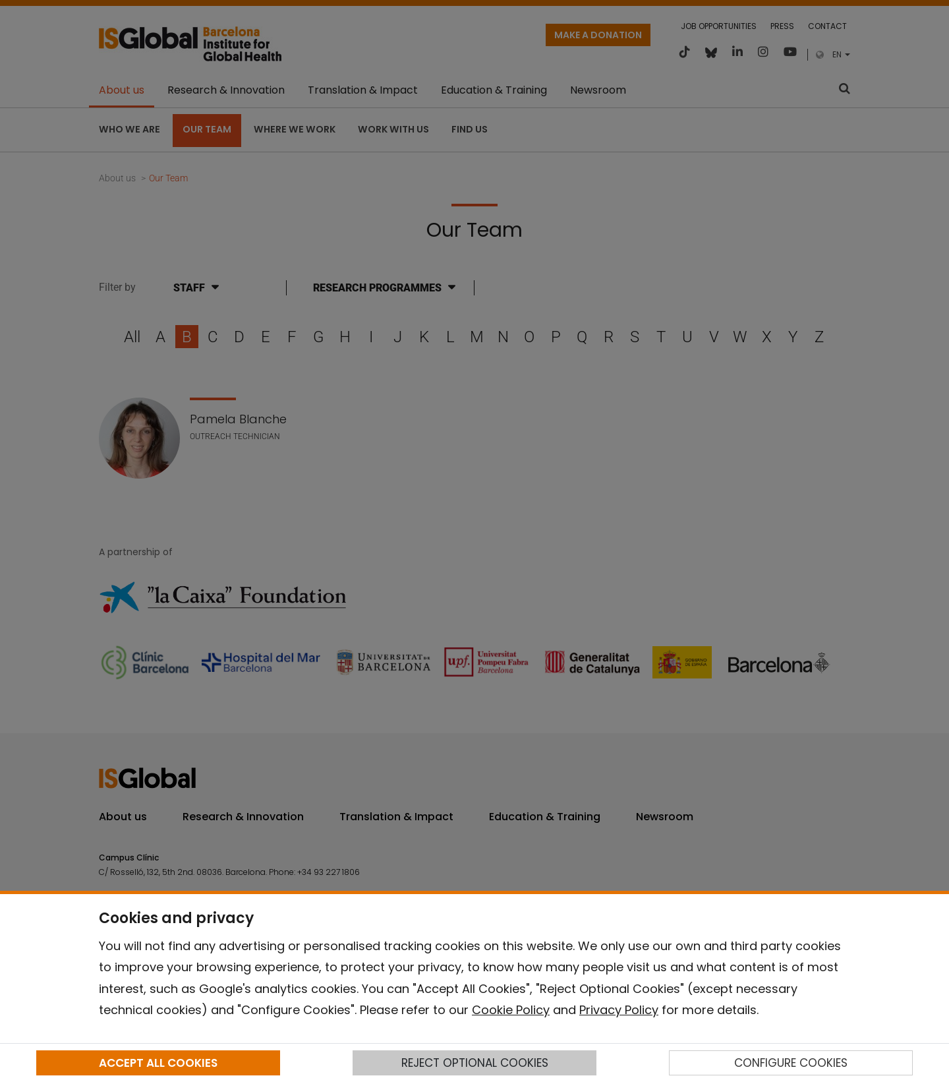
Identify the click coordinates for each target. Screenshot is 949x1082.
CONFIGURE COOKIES (791, 1063)
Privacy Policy (618, 1010)
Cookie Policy (511, 1010)
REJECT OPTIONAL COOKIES (474, 1063)
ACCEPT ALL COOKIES (158, 1063)
